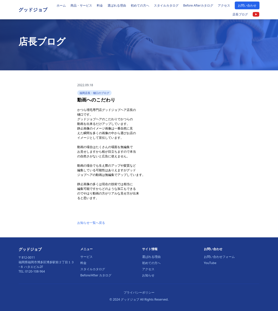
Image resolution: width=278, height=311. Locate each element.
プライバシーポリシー (139, 292)
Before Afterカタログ (198, 5)
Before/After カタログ (95, 275)
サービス (86, 257)
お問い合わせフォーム (219, 257)
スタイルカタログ (166, 5)
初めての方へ (140, 5)
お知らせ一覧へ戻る (91, 223)
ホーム (61, 5)
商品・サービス (81, 5)
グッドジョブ (33, 9)
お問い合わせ (247, 5)
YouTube (210, 263)
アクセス (224, 5)
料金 (100, 5)
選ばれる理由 (117, 5)
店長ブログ (240, 14)
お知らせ (148, 275)
